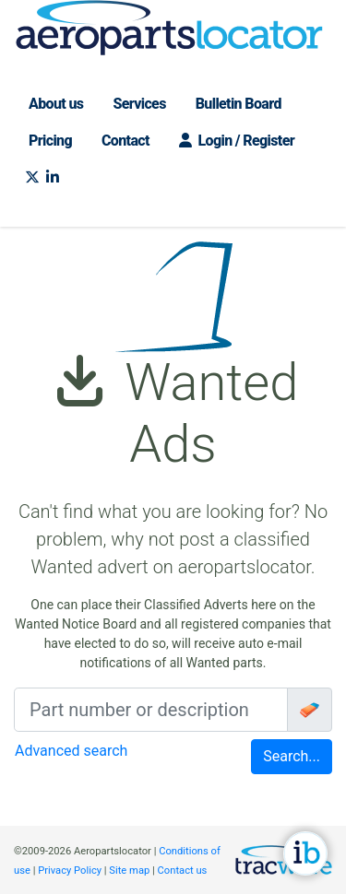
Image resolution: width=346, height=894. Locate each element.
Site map (129, 870)
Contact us (183, 870)
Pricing (50, 140)
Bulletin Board (238, 103)
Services (139, 103)
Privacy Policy (69, 870)
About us (56, 103)
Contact (125, 140)
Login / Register (236, 140)
